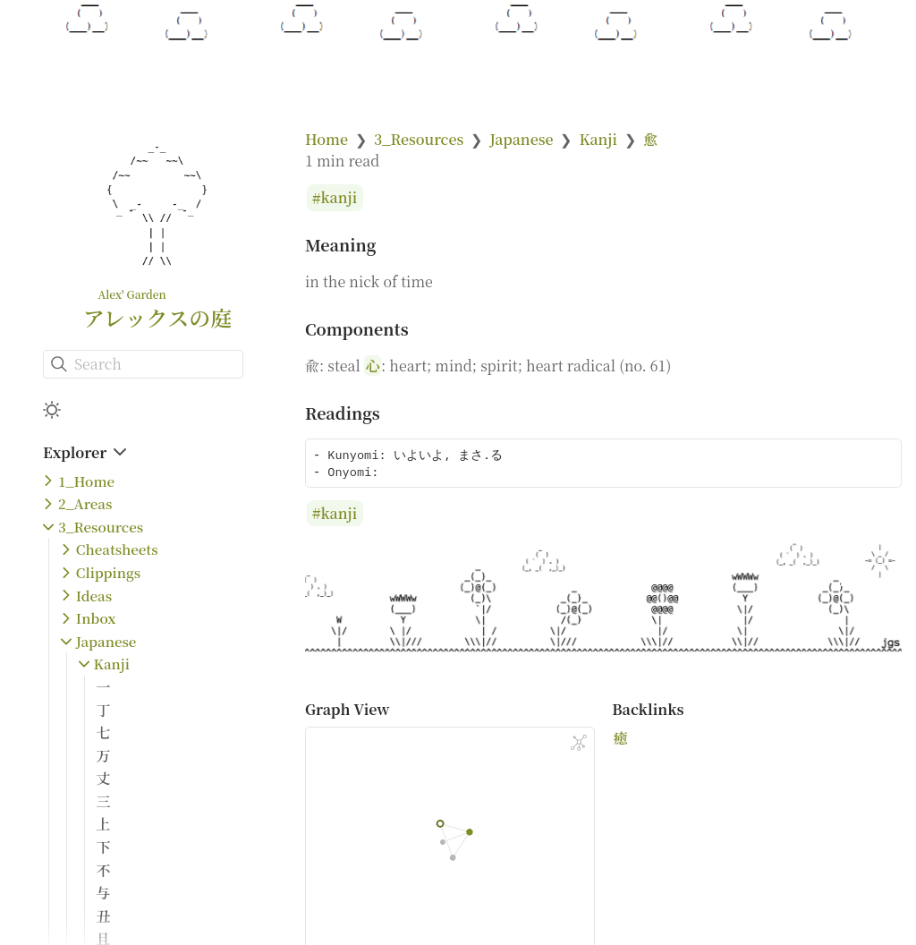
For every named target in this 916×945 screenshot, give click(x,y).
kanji (339, 198)
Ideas (94, 595)
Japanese (106, 641)
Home (326, 139)
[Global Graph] (578, 742)
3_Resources (100, 526)
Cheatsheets (117, 549)
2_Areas (85, 503)
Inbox (96, 618)
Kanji (112, 663)
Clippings (108, 572)
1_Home (86, 481)
